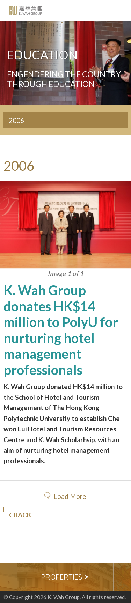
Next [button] (122, 577)
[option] (65, 577)
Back (20, 515)
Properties (65, 577)
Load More (70, 496)
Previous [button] (8, 577)
